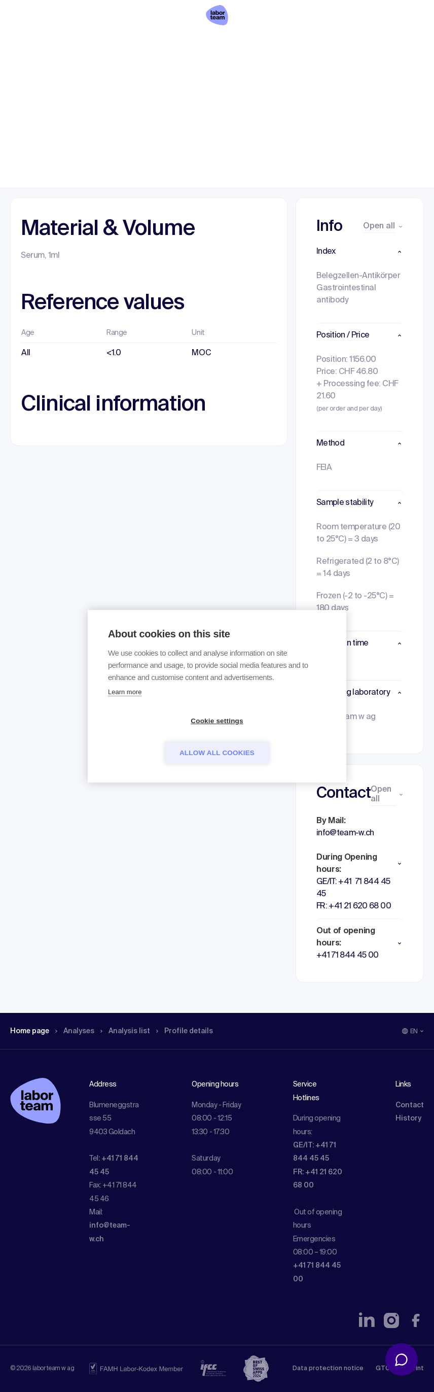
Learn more (124, 707)
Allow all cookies (275, 736)
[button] (359, 252)
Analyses (82, 74)
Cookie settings (158, 736)
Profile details (202, 74)
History (408, 1118)
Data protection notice (328, 1369)
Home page (32, 74)
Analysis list (137, 74)
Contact (409, 1105)
